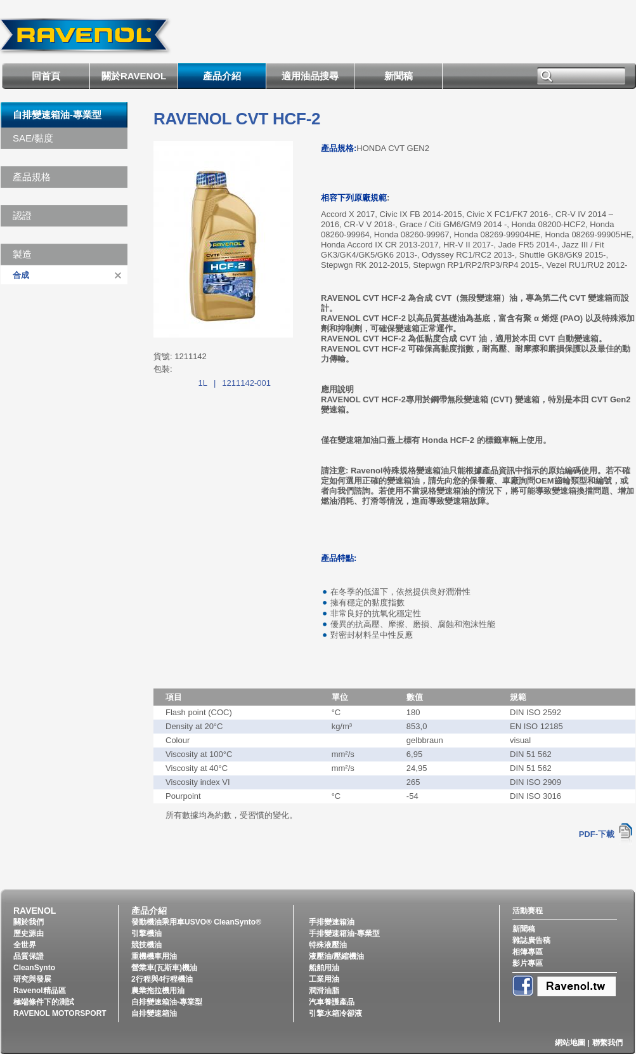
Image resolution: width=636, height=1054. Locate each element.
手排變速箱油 (331, 922)
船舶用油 (324, 967)
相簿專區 (527, 951)
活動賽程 (527, 910)
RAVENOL (34, 911)
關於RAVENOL (133, 75)
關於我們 (28, 922)
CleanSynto (34, 967)
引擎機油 (146, 933)
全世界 (24, 944)
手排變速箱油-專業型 (344, 933)
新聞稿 (398, 75)
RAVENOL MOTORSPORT (60, 1013)
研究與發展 (32, 979)
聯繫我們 (607, 1042)
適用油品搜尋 (310, 75)
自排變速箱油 (154, 1013)
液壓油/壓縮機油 (336, 956)
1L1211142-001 (234, 383)
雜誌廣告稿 (531, 940)
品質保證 (28, 956)
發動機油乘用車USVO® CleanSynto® (196, 922)
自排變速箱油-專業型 (57, 114)
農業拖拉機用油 (158, 990)
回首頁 (46, 75)
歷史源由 (28, 933)
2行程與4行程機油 (162, 979)
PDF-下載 (596, 834)
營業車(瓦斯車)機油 (164, 967)
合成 (21, 275)
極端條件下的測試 (43, 1002)
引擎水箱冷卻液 (335, 1013)
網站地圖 (570, 1042)
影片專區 (527, 963)
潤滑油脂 (324, 990)
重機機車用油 (154, 956)
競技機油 (146, 944)
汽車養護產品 (331, 1002)
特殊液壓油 (328, 944)
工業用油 (324, 979)
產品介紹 (222, 75)
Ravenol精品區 (39, 990)
